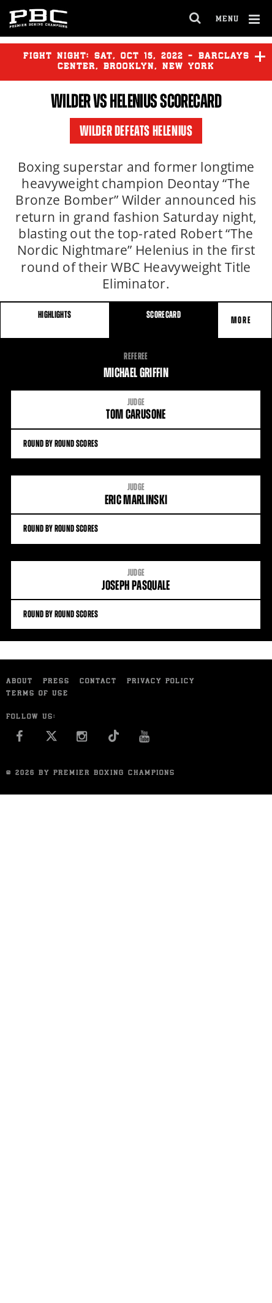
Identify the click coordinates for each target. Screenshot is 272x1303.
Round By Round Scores (135, 443)
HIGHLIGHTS (55, 314)
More (242, 320)
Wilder (71, 100)
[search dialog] (195, 18)
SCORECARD (163, 314)
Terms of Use (37, 694)
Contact (98, 682)
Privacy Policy (161, 682)
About (19, 682)
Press (56, 682)
